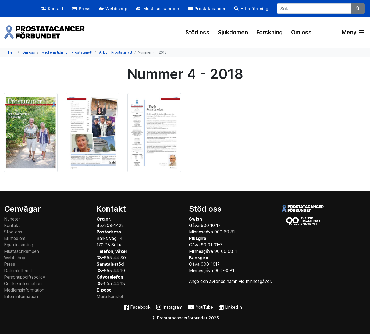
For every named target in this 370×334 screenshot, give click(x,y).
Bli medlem (14, 238)
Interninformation (21, 296)
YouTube (204, 307)
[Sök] (358, 8)
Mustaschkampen (21, 251)
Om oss (301, 32)
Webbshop (14, 257)
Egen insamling (18, 244)
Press (9, 264)
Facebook (140, 307)
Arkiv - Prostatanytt (115, 52)
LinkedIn (233, 307)
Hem (12, 52)
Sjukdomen (233, 32)
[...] (314, 8)
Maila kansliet (110, 296)
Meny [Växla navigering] (353, 32)
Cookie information (23, 283)
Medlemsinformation (24, 290)
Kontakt (12, 225)
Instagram (172, 307)
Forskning (270, 32)
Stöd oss (197, 32)
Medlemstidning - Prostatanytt (67, 52)
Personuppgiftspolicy (24, 277)
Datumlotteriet (18, 270)
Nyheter (12, 219)
